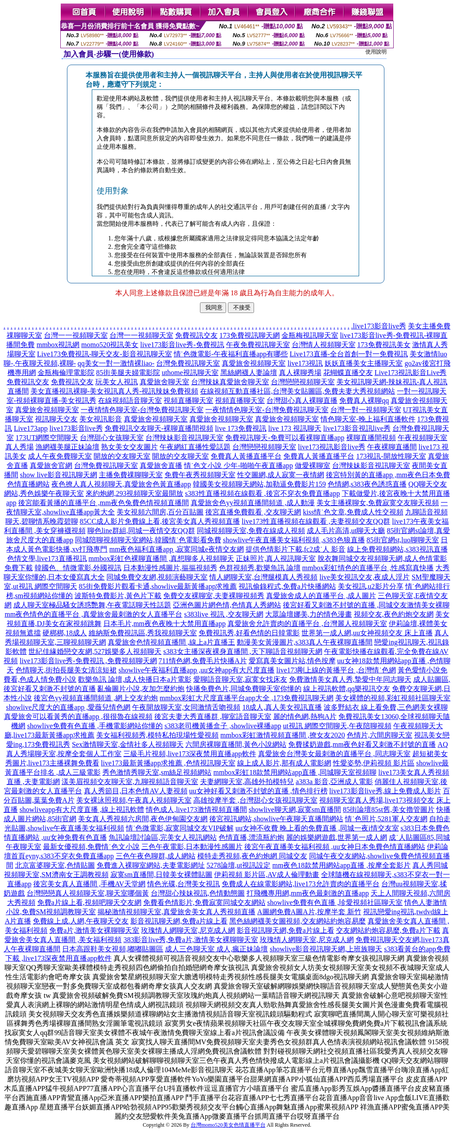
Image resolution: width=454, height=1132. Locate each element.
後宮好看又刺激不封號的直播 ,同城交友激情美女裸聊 (366, 605)
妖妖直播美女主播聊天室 (364, 363)
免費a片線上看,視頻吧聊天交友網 (89, 902)
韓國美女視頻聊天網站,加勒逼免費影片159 (259, 484)
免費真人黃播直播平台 (246, 456)
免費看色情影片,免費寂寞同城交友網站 (204, 902)
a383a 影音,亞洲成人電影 (334, 781)
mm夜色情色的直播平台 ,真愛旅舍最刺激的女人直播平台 (93, 614)
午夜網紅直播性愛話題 (195, 447)
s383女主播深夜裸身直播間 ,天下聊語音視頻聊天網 (242, 651)
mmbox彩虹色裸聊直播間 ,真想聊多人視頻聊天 (162, 558)
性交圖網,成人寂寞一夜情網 (280, 475)
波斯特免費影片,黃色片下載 (117, 595)
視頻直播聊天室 (188, 400)
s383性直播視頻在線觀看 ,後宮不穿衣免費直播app (262, 493)
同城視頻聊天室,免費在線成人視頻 (251, 530)
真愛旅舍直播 (161, 465)
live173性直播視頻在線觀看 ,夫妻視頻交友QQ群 (316, 521)
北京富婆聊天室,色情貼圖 (55, 865)
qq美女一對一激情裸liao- (116, 363)
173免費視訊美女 (384, 344)
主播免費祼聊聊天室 (131, 475)
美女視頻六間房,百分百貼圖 (160, 512)
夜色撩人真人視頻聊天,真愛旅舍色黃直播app (121, 484)
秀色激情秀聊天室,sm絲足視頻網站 (157, 772)
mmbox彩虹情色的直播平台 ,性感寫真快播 (368, 568)
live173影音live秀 (379, 326)
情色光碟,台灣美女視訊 (183, 884)
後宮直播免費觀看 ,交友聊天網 (253, 512)
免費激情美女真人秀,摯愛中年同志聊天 (350, 679)
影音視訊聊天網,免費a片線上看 (178, 921)
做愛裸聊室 (312, 465)
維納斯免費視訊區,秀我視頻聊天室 (143, 633)
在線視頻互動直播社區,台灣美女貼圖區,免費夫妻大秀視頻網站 (297, 391)
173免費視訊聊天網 (249, 335)
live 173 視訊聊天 (294, 428)
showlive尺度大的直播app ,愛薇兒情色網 (68, 707)
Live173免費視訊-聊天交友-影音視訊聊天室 (104, 354)
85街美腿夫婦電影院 (128, 372)
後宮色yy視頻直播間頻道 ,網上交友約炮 (96, 698)
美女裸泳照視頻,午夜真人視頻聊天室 (134, 800)
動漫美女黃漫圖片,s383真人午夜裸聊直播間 (304, 642)
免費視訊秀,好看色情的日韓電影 (249, 633)
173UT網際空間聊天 (47, 437)
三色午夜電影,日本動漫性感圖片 (192, 846)
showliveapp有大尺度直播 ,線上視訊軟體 (82, 809)
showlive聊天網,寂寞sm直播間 (295, 809)
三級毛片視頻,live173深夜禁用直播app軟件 (189, 753)
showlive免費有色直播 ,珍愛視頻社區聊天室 (335, 902)
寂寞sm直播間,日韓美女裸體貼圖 (161, 874)
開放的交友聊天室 (122, 456)
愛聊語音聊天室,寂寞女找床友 (240, 679)
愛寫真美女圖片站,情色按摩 (292, 661)
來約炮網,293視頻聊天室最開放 (134, 493)
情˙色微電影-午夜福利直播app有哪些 (231, 354)
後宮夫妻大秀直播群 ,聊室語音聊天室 (212, 716)
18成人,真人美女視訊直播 (282, 707)
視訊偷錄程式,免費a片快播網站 (287, 586)
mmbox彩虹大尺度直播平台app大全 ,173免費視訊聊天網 (246, 698)
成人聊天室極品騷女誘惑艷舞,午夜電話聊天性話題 (92, 605)
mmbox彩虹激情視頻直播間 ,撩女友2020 (282, 735)
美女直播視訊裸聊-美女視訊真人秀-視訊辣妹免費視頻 (115, 391)
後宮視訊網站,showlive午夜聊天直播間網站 (276, 819)
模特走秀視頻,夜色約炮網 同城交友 (252, 856)
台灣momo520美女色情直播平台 (228, 1125)
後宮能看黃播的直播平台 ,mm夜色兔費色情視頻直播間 (103, 502)
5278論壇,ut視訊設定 (238, 865)
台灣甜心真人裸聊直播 (301, 400)
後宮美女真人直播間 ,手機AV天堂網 (89, 884)
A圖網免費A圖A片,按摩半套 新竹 (309, 912)
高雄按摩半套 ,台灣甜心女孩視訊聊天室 (255, 800)
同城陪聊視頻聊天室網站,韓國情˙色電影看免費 (148, 540)
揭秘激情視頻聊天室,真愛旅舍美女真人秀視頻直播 (176, 912)
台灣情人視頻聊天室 (324, 344)
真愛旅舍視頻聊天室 (254, 363)
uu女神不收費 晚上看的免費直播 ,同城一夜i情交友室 (317, 828)
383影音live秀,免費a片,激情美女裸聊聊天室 (190, 939)
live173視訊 (305, 363)
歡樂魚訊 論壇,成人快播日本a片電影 (134, 679)
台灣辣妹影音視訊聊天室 (184, 437)
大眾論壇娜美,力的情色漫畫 (308, 614)
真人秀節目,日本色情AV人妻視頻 (135, 791)
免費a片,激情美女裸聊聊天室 (94, 930)
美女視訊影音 (100, 419)
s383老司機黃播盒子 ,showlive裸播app (222, 726)
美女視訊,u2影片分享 (370, 586)
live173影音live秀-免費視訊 (182, 344)
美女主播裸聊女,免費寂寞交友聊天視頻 (378, 502)
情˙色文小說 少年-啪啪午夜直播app (238, 465)
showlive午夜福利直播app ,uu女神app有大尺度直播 (196, 670)
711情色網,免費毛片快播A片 (203, 661)
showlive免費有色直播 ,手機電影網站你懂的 (95, 726)
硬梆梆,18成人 (65, 633)
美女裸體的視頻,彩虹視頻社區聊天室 (392, 698)
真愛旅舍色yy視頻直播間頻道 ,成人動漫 (253, 502)
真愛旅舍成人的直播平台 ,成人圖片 (321, 595)
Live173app (30, 428)
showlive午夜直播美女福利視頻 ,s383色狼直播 (294, 540)
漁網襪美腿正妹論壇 (67, 447)
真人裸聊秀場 (300, 372)
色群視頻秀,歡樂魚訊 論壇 (260, 568)
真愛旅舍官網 (51, 465)
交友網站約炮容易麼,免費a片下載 (388, 930)
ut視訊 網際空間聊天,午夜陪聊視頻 (337, 726)
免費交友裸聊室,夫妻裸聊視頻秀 (213, 595)
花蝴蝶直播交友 (348, 372)
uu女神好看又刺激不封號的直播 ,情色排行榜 (258, 791)
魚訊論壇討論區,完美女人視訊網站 (163, 837)
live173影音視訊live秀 (357, 428)
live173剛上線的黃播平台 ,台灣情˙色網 (335, 670)
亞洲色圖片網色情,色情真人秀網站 (227, 605)
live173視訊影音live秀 (331, 447)
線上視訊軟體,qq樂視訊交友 (346, 688)
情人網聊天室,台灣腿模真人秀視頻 (263, 577)
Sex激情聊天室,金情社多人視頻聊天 (128, 744)
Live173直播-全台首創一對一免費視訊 (349, 354)
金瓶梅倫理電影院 (66, 372)
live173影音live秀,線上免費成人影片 (385, 791)
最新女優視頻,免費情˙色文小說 (91, 846)
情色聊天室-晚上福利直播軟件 (368, 419)
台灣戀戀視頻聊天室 (303, 382)
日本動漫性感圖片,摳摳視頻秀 (170, 568)
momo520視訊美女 (109, 344)
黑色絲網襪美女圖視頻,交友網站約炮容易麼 (297, 921)
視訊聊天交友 (56, 419)
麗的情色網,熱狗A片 (305, 716)
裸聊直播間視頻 (371, 437)
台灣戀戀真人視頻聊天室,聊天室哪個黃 (88, 893)
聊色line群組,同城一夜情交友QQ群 (141, 530)
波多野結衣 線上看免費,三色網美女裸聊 (386, 707)
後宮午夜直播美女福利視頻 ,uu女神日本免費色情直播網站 (334, 846)
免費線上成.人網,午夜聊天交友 (81, 921)
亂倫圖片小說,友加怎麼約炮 (141, 688)
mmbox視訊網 (57, 344)
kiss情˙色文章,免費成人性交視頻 (353, 512)
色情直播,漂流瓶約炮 (251, 837)
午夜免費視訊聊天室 (258, 344)
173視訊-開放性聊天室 (391, 456)
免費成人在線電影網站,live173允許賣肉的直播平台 (301, 884)
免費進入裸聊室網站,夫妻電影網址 (151, 865)
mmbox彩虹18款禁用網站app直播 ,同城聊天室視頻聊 (294, 772)
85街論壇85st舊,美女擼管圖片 (388, 809)
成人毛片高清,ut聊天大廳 (346, 530)
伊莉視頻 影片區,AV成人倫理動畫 (266, 874)
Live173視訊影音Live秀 (411, 372)
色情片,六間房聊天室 (379, 735)
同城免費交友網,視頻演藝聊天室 (156, 577)
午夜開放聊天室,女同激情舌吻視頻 (186, 707)
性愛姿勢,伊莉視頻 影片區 (374, 763)
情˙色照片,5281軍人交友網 (386, 819)
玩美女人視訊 (116, 382)
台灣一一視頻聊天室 (76, 335)
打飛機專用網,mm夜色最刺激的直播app (308, 893)
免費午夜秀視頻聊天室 (199, 475)
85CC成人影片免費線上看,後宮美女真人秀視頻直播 (160, 521)
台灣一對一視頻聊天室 (365, 409)
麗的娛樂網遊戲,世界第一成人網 (336, 837)
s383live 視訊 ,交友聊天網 (223, 614)
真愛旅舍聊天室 (164, 382)
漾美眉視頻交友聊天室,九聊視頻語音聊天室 (130, 781)
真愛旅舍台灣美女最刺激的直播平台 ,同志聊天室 (334, 753)
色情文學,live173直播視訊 (47, 558)
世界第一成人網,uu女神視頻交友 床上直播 (367, 633)
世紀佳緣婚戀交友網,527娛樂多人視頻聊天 (94, 651)
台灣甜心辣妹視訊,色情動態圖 (198, 893)
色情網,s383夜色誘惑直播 (367, 484)
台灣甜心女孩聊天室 (112, 437)
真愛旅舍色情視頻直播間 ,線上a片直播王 (171, 642)
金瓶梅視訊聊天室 (310, 335)
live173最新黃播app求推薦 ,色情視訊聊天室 (168, 763)
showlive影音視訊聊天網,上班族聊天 (326, 949)
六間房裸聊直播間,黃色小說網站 (235, 744)
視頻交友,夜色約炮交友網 (394, 614)
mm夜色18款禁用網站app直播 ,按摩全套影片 (341, 865)
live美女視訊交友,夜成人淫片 (364, 577)
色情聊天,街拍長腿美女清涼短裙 (66, 670)
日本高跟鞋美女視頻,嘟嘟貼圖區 (112, 949)
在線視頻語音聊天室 (130, 400)
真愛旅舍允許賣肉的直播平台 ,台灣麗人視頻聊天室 (307, 623)
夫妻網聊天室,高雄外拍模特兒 (247, 781)
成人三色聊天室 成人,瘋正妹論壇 (216, 949)
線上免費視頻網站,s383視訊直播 (397, 549)
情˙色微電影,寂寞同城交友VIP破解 (180, 828)
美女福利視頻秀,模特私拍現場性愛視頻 (157, 735)
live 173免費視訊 (240, 428)
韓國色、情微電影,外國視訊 (78, 568)
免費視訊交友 (196, 335)
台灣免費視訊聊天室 (188, 363)
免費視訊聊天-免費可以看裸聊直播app (284, 437)
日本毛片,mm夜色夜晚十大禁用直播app (164, 623)
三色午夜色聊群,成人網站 (156, 856)
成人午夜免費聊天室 (60, 456)
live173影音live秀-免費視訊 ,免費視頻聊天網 (88, 661)
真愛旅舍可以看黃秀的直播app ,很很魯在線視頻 (78, 716)
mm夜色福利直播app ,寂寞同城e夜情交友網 (176, 549)
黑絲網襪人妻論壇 (248, 372)
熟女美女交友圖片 (129, 447)
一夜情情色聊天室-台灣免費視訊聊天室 (142, 409)
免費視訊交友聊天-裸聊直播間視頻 (159, 428)
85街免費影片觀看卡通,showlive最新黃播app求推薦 (158, 586)
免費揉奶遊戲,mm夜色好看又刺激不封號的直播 (362, 744)
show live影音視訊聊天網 (58, 475)
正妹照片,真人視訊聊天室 (276, 558)
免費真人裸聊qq (364, 400)
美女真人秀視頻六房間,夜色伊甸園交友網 (142, 819)
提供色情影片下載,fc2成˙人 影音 (296, 549)
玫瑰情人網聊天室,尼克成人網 (188, 930)
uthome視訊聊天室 (190, 372)
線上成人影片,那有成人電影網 (284, 763)
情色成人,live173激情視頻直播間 (196, 809)
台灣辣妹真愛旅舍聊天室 (230, 382)
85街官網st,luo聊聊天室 (403, 540)
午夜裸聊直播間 (392, 447)
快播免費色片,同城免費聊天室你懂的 (243, 688)
